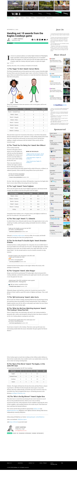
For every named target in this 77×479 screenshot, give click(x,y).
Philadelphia (22, 433)
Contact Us (31, 463)
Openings (53, 155)
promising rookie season (18, 235)
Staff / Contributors (53, 463)
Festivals (53, 88)
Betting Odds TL (40, 433)
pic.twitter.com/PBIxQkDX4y (16, 229)
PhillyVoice (16, 14)
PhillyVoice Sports (22, 419)
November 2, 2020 (25, 177)
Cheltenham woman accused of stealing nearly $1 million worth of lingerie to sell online (59, 49)
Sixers (27, 17)
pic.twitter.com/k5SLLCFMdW (16, 175)
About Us (9, 463)
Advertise (20, 463)
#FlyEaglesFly (22, 281)
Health (40, 13)
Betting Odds (28, 433)
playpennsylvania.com (12, 410)
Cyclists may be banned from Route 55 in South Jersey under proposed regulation (59, 38)
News (31, 13)
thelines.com (36, 408)
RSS (62, 463)
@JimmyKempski (31, 417)
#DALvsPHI (15, 281)
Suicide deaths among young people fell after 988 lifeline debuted (59, 121)
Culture (48, 13)
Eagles (17, 17)
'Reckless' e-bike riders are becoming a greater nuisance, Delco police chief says (59, 46)
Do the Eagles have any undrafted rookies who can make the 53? (59, 44)
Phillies (32, 17)
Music (52, 81)
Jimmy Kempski (18, 38)
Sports (65, 13)
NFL (14, 43)
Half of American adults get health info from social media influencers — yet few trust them (59, 41)
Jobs (52, 140)
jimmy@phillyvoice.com (20, 430)
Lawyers (53, 230)
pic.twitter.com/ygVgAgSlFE (16, 259)
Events (57, 13)
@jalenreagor (12, 280)
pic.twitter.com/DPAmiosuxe (16, 321)
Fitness (52, 215)
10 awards (34, 433)
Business (53, 58)
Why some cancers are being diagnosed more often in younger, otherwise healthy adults (59, 113)
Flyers (22, 17)
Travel (52, 163)
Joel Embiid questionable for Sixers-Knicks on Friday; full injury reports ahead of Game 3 (59, 35)
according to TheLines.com (18, 393)
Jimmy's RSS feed (13, 422)
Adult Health (54, 133)
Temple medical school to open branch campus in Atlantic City (59, 119)
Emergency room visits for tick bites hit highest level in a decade (59, 116)
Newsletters (49, 17)
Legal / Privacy (43, 463)
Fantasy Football (41, 17)
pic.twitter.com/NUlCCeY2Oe (20, 284)
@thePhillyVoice (40, 417)
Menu (9, 14)
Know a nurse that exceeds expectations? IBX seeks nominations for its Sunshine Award (59, 109)
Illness (52, 73)
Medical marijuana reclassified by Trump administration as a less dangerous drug (59, 124)
